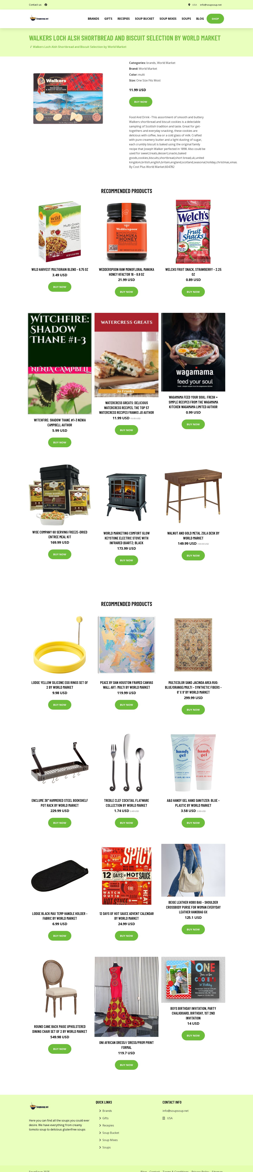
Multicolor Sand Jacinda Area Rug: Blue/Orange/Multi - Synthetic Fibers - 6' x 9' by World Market (193, 687)
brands (93, 19)
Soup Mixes (168, 19)
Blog (200, 19)
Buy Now (140, 101)
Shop (215, 18)
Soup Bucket (144, 19)
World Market (166, 63)
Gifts (108, 19)
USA (193, 4)
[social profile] (45, 4)
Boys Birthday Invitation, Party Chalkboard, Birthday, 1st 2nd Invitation (193, 1013)
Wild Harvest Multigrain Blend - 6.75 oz (59, 269)
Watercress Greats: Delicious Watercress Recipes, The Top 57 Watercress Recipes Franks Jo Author (126, 407)
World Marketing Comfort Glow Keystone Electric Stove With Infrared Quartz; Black (126, 538)
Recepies (124, 19)
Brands (107, 1111)
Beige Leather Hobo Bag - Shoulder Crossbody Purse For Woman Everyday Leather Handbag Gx (193, 907)
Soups (186, 19)
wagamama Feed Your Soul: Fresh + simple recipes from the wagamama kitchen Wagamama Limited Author (193, 402)
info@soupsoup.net (210, 4)
